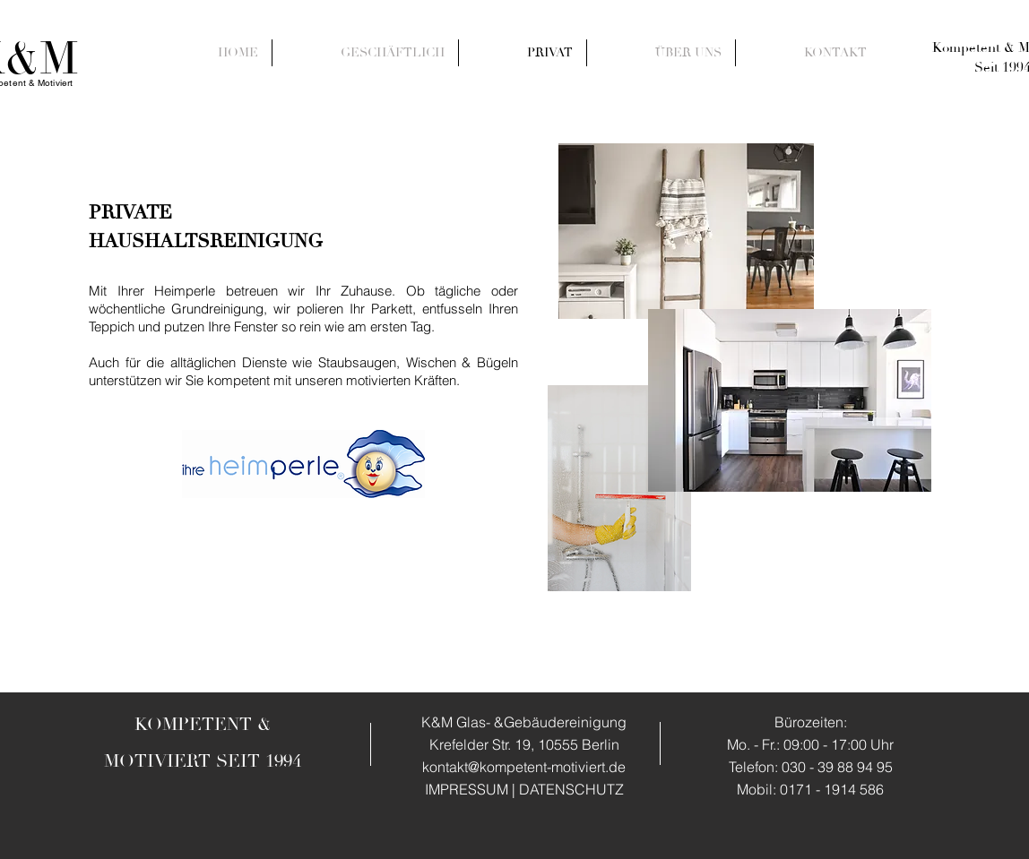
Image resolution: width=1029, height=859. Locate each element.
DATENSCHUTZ (571, 789)
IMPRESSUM (466, 789)
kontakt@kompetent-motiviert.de (524, 767)
